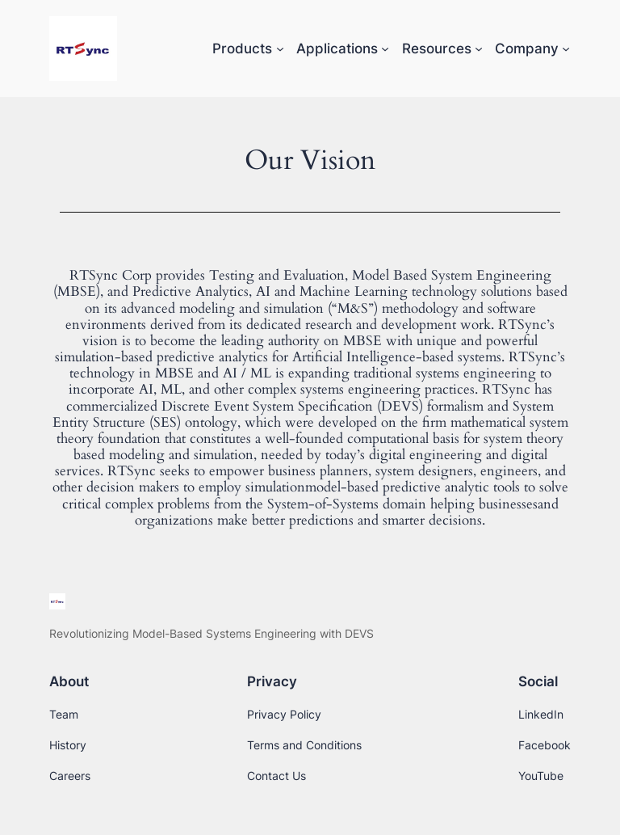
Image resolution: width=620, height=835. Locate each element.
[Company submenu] (566, 48)
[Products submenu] (280, 48)
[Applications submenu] (385, 48)
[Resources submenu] (479, 48)
